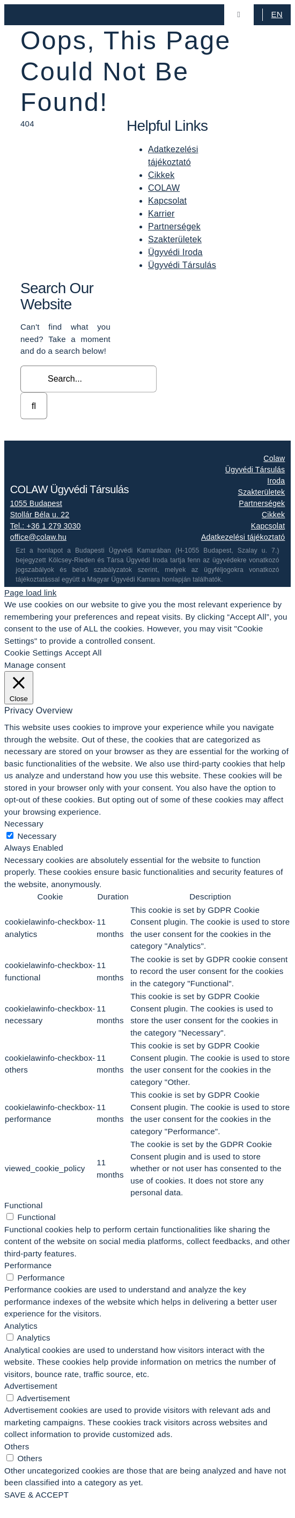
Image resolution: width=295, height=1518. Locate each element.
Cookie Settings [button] (33, 652)
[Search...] (88, 379)
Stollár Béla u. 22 (40, 514)
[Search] (33, 405)
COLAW (164, 187)
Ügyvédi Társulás (182, 265)
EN (277, 14)
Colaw (274, 458)
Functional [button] (23, 1205)
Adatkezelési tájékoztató (243, 537)
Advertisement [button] (30, 1385)
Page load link (30, 592)
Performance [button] (27, 1265)
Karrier (161, 213)
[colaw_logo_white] (63, 455)
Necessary (36, 835)
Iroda (276, 481)
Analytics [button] (21, 1325)
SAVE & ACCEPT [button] (36, 1494)
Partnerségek (174, 226)
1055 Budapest (36, 503)
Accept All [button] (83, 652)
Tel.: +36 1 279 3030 (45, 526)
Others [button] (16, 1446)
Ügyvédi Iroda (175, 252)
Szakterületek (175, 239)
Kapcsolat (167, 200)
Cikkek (161, 175)
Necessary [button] (23, 823)
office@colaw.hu (38, 537)
